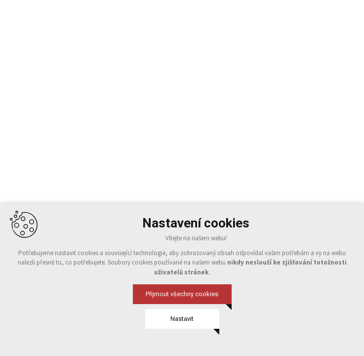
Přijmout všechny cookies (182, 294)
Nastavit (182, 318)
